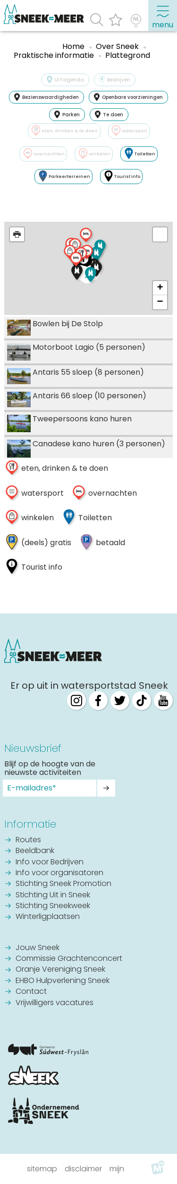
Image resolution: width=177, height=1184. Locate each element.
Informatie (30, 824)
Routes (28, 840)
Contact (31, 992)
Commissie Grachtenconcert (69, 959)
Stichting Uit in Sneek (53, 895)
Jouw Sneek (37, 948)
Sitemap (42, 1168)
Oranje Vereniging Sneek (60, 970)
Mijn (117, 1168)
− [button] (160, 302)
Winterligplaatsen (48, 917)
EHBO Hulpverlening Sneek (63, 981)
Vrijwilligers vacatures (54, 1003)
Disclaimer (83, 1168)
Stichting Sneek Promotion (63, 884)
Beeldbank (35, 851)
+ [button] (160, 288)
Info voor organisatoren (59, 873)
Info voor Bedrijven (50, 862)
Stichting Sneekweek (53, 906)
